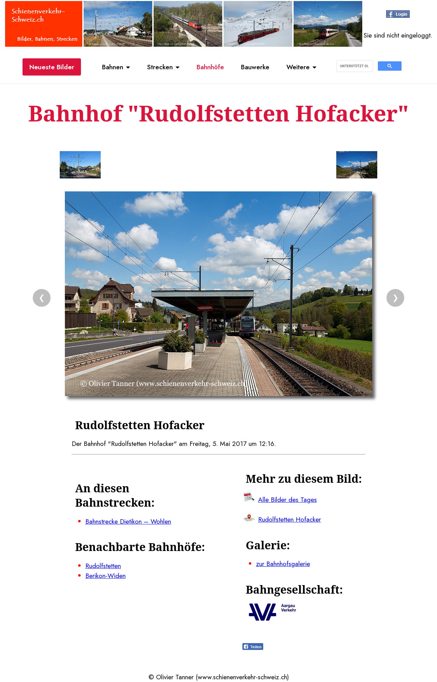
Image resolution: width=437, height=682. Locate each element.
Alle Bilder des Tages (287, 499)
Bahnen (112, 67)
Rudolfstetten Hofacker (289, 519)
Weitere (298, 67)
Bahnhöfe (210, 67)
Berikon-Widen (105, 575)
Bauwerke (255, 67)
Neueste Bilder (51, 67)
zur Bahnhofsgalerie (283, 563)
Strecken (160, 67)
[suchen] (354, 66)
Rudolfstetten (103, 565)
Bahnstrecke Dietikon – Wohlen (128, 521)
